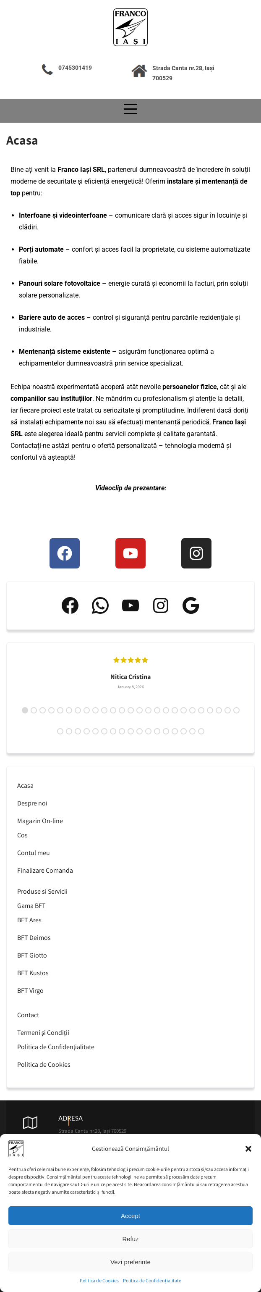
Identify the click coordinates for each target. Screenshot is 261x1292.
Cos (22, 835)
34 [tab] (131, 731)
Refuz (130, 1241)
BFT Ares (29, 920)
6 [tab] (69, 710)
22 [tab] (210, 710)
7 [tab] (78, 710)
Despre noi (32, 803)
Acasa (25, 785)
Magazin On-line (40, 820)
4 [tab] (51, 710)
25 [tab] (236, 710)
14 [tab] (139, 710)
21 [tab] (201, 710)
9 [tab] (95, 710)
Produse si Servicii (42, 891)
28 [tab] (78, 731)
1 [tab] (25, 710)
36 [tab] (148, 731)
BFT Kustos (33, 972)
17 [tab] (166, 710)
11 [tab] (113, 710)
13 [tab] (131, 710)
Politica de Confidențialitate (152, 1283)
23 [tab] (219, 710)
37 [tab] (157, 731)
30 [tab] (95, 731)
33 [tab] (122, 731)
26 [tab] (60, 731)
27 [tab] (69, 731)
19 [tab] (183, 710)
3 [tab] (42, 710)
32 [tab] (113, 731)
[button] (248, 1151)
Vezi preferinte (130, 1264)
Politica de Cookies (99, 1283)
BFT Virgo (30, 990)
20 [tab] (192, 710)
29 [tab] (87, 731)
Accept (130, 1218)
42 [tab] (201, 731)
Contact (28, 1014)
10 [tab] (104, 710)
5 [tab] (60, 710)
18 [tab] (175, 710)
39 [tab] (175, 731)
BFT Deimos (34, 937)
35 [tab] (139, 731)
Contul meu (33, 852)
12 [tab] (122, 710)
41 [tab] (192, 731)
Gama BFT (31, 905)
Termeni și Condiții (43, 1032)
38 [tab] (166, 731)
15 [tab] (148, 710)
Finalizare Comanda (45, 870)
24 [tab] (227, 710)
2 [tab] (34, 710)
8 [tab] (87, 710)
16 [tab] (157, 710)
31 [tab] (104, 731)
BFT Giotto (32, 955)
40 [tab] (183, 731)
